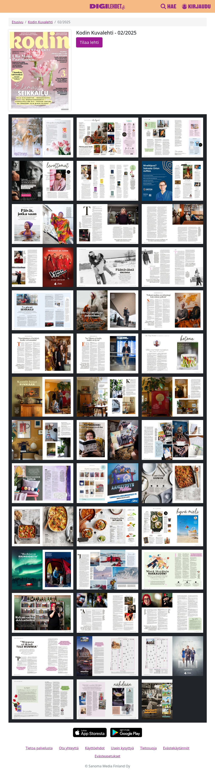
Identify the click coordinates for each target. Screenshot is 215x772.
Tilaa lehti (89, 42)
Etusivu (17, 22)
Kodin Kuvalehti (40, 22)
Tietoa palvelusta (39, 748)
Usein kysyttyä (122, 748)
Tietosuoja (148, 748)
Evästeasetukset (107, 756)
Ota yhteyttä (69, 748)
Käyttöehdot (94, 748)
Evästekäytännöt (176, 748)
